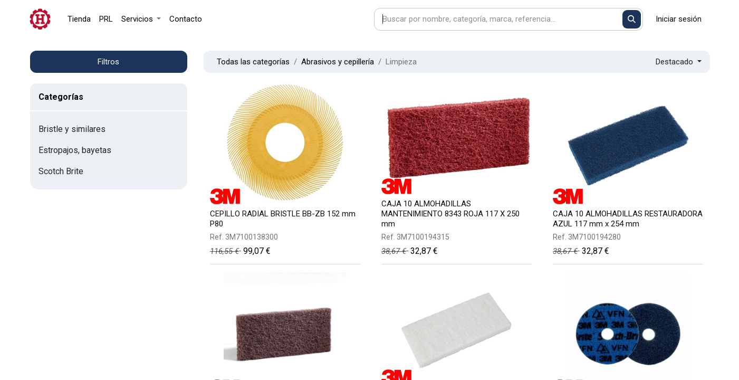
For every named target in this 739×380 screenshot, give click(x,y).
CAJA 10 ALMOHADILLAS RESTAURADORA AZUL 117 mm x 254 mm (628, 219)
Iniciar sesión (679, 19)
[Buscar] (631, 19)
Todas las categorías (253, 61)
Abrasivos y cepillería (337, 61)
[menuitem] (79, 19)
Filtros (108, 61)
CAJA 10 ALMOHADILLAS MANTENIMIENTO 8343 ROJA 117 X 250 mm (450, 214)
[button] (678, 62)
